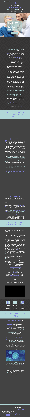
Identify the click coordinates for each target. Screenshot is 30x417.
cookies (13, 409)
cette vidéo (15, 272)
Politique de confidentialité (16, 414)
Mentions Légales (15, 413)
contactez (21, 106)
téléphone (13, 55)
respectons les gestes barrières (16, 374)
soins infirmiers (10, 324)
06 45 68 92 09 (8, 1)
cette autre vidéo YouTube (14, 275)
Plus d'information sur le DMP (15, 267)
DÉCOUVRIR (14, 32)
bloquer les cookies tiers (8, 413)
